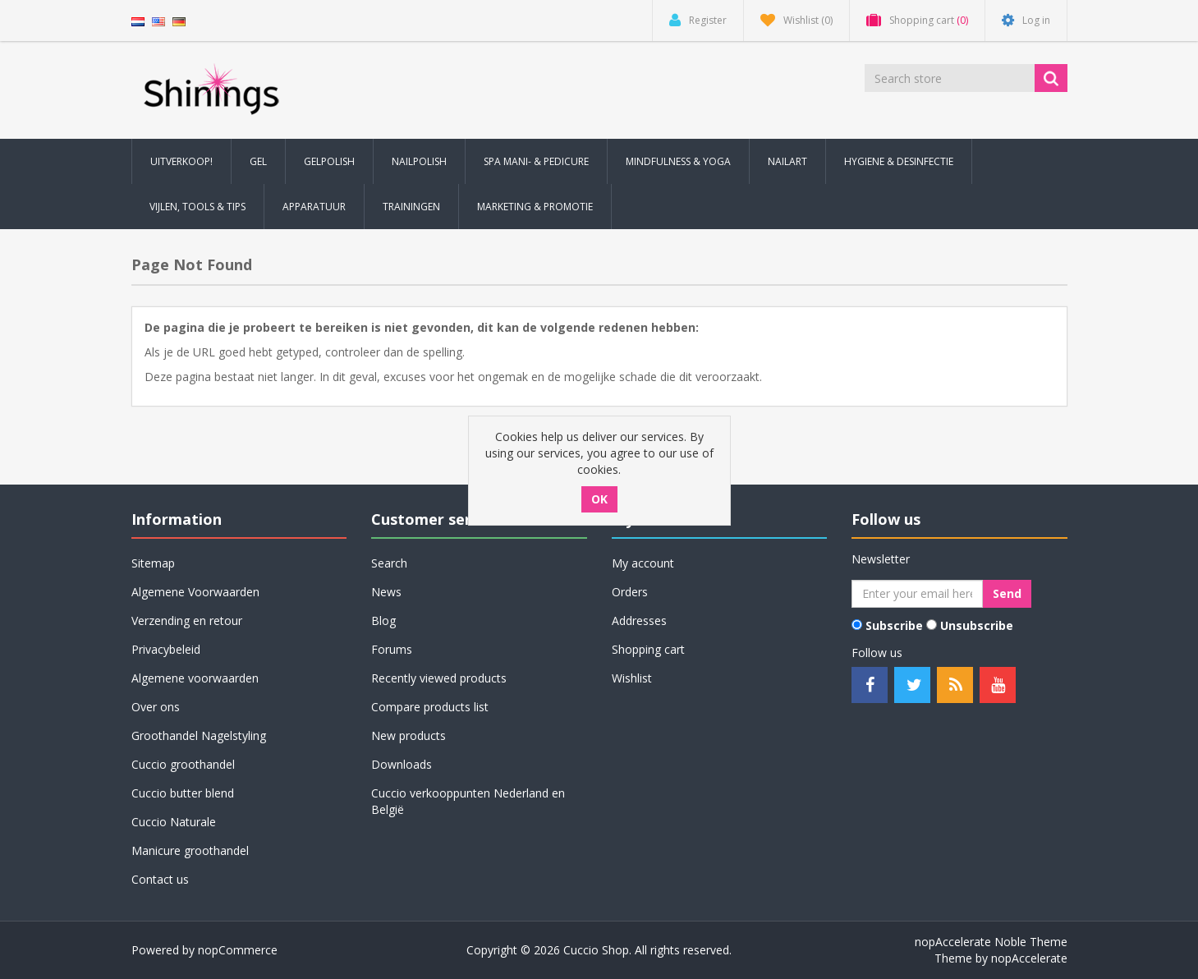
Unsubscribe (976, 625)
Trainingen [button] (411, 207)
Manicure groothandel (190, 850)
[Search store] (951, 78)
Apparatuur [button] (314, 207)
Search (389, 563)
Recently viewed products (439, 678)
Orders (630, 592)
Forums (391, 649)
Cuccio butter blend (182, 793)
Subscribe (894, 625)
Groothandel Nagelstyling (198, 735)
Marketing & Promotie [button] (535, 207)
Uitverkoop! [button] (181, 161)
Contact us (160, 879)
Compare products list (430, 707)
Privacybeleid (165, 649)
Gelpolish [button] (329, 161)
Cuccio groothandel (183, 764)
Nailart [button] (787, 161)
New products (408, 735)
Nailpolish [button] (419, 161)
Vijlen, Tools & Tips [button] (197, 207)
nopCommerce (238, 950)
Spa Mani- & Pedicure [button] (536, 161)
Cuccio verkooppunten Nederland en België (468, 801)
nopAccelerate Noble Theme (991, 941)
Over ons (155, 707)
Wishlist (632, 678)
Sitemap (153, 563)
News (386, 592)
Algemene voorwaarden (195, 678)
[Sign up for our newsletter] (917, 594)
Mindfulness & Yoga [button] (678, 161)
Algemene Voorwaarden (195, 592)
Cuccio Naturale (173, 822)
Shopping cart (648, 649)
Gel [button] (258, 161)
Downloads (401, 764)
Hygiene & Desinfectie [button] (898, 161)
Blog (383, 620)
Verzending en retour (186, 620)
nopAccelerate (1029, 958)
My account (643, 563)
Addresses (639, 620)
